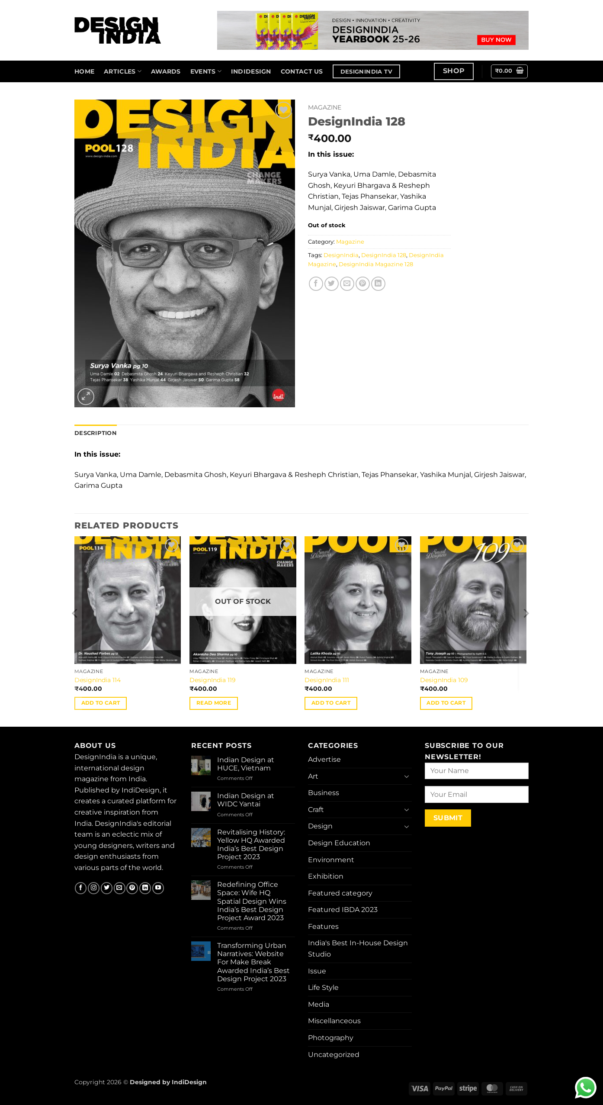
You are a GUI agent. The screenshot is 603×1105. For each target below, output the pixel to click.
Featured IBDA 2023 (343, 909)
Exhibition (325, 876)
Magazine (324, 107)
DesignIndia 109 (444, 680)
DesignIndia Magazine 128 (376, 264)
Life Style (323, 987)
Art (313, 776)
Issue (317, 971)
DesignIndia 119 (212, 680)
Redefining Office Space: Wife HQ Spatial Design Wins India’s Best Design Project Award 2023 (251, 901)
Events (205, 71)
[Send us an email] (119, 888)
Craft (316, 809)
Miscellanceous (334, 1021)
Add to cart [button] (100, 703)
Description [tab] (95, 433)
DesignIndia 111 (327, 680)
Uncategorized (333, 1054)
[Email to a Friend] (347, 284)
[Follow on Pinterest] (132, 888)
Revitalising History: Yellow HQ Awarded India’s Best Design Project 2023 (251, 844)
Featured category (340, 893)
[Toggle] (406, 776)
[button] (509, 71)
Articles (122, 71)
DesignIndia (341, 255)
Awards (166, 71)
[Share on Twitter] (331, 284)
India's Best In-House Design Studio (358, 948)
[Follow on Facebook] (81, 888)
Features (323, 926)
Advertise (324, 759)
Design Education (339, 843)
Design (320, 826)
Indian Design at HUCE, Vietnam (245, 764)
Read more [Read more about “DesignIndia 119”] (213, 703)
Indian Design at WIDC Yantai (245, 800)
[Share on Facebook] (316, 284)
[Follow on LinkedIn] (145, 888)
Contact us (302, 71)
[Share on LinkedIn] (378, 284)
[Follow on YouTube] (158, 888)
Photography (330, 1038)
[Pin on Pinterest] (363, 284)
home (84, 71)
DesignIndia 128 (383, 255)
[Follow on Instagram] (93, 888)
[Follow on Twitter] (106, 888)
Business (323, 793)
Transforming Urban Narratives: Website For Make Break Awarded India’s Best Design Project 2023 (253, 962)
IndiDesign (251, 71)
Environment (331, 860)
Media (318, 1004)
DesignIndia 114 (97, 680)
